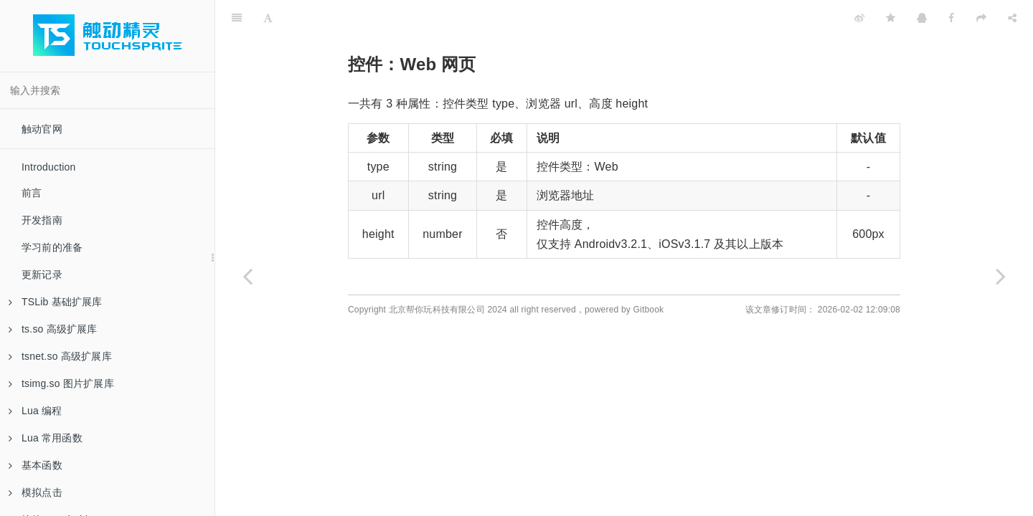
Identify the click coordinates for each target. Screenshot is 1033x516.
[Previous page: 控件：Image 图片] (247, 276)
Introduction (49, 167)
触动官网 (42, 129)
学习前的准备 (52, 247)
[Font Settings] (268, 18)
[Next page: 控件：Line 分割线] (1000, 276)
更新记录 (42, 274)
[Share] (1012, 18)
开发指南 (42, 220)
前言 (32, 193)
